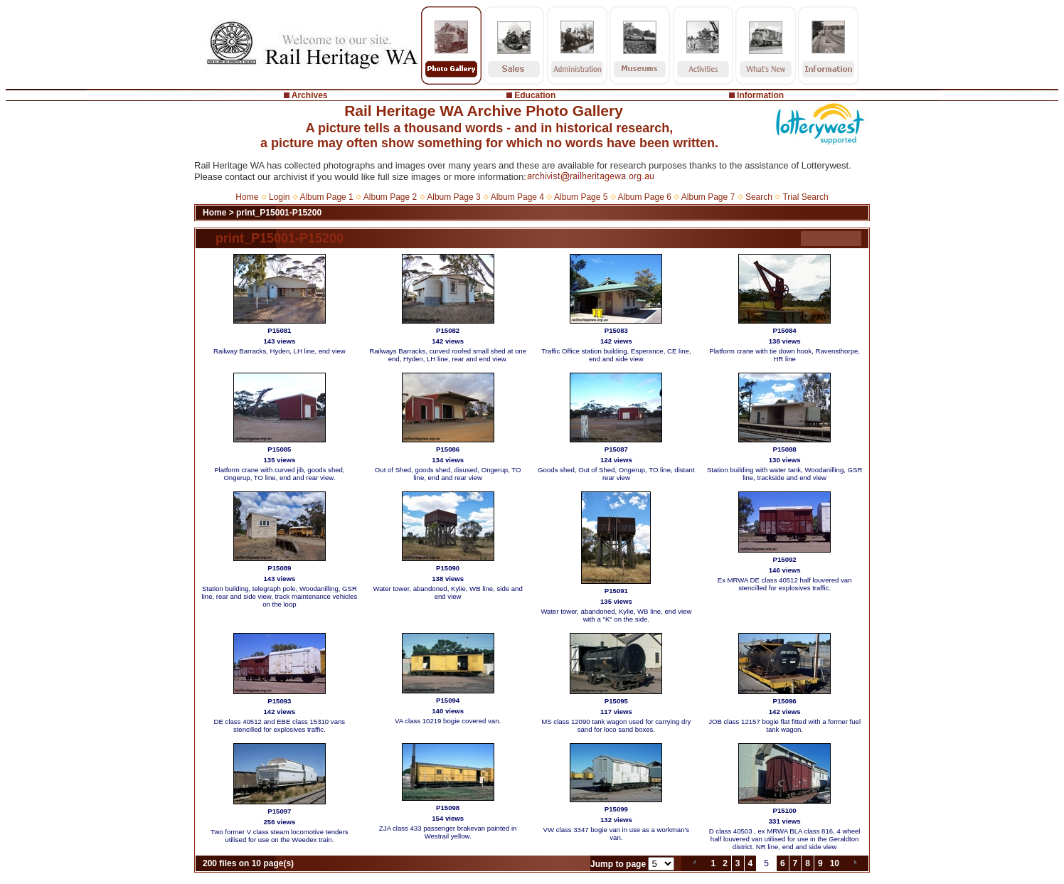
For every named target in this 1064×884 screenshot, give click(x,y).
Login (279, 197)
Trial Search (805, 197)
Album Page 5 (580, 197)
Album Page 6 (644, 197)
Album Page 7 (708, 197)
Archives (310, 95)
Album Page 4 (517, 197)
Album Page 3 (453, 197)
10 (834, 863)
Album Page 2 (390, 197)
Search (758, 197)
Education (534, 95)
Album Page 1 (326, 197)
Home (246, 197)
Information (760, 95)
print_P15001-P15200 (278, 213)
